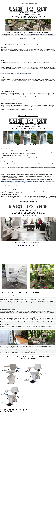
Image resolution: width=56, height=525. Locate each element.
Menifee (10, 35)
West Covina (12, 36)
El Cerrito (21, 38)
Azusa (29, 36)
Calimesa (17, 34)
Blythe (15, 34)
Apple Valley (23, 36)
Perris (31, 35)
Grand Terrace (39, 37)
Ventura (5, 36)
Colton (2, 37)
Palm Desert (23, 35)
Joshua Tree (36, 38)
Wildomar (48, 35)
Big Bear (28, 37)
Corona (32, 34)
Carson (50, 36)
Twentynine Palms (15, 37)
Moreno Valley (14, 35)
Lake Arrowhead (44, 37)
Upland (19, 37)
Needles (42, 38)
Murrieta (17, 35)
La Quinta (6, 35)
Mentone (39, 38)
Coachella (29, 34)
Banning (8, 34)
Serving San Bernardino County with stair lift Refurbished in (10, 99)
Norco (20, 35)
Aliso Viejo (19, 36)
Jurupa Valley (53, 34)
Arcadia (26, 36)
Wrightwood (46, 38)
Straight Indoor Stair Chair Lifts (12, 185)
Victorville (8, 36)
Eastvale (41, 34)
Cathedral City (25, 34)
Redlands (10, 37)
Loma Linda (49, 37)
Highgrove (28, 38)
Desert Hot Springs (37, 34)
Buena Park (43, 36)
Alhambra (15, 36)
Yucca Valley (14, 38)
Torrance (2, 36)
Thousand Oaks (53, 35)
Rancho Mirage (34, 35)
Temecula (45, 35)
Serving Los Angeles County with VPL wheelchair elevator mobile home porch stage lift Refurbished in (16, 73)
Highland (4, 37)
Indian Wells (47, 34)
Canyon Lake (21, 34)
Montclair (7, 37)
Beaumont (12, 34)
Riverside (38, 35)
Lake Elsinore (3, 35)
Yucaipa (25, 37)
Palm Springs (28, 35)
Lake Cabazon (18, 38)
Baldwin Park (32, 36)
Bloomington (32, 37)
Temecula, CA (28, 262)
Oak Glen (25, 38)
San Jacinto (42, 35)
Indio (50, 34)
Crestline (35, 37)
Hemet (44, 34)
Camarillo (46, 36)
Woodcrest (10, 38)
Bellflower (39, 36)
